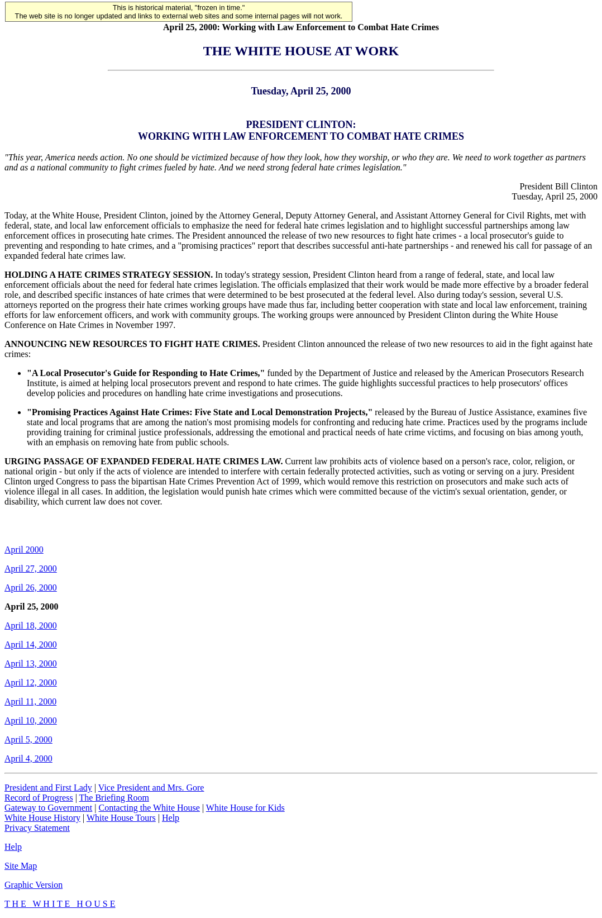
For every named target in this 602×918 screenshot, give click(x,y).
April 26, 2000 (30, 587)
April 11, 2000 (30, 701)
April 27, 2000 (30, 568)
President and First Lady (48, 787)
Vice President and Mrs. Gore (151, 787)
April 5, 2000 (28, 739)
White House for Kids (245, 807)
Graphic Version (33, 885)
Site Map (20, 866)
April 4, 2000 (28, 758)
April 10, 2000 (30, 720)
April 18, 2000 (30, 625)
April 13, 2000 (30, 663)
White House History (42, 817)
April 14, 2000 (30, 644)
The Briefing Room (114, 797)
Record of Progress (38, 797)
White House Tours (121, 817)
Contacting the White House (148, 807)
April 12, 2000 (30, 682)
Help (170, 817)
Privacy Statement (37, 828)
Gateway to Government (48, 807)
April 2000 (24, 549)
